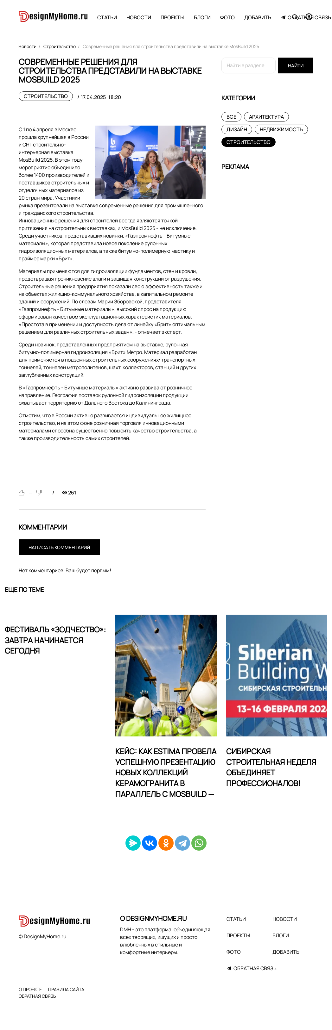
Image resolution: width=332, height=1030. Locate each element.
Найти (295, 65)
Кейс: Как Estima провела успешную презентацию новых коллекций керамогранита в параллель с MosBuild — (165, 772)
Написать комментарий (59, 547)
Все (231, 116)
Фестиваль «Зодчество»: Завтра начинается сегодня (55, 640)
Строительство (46, 96)
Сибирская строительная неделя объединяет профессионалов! (271, 767)
